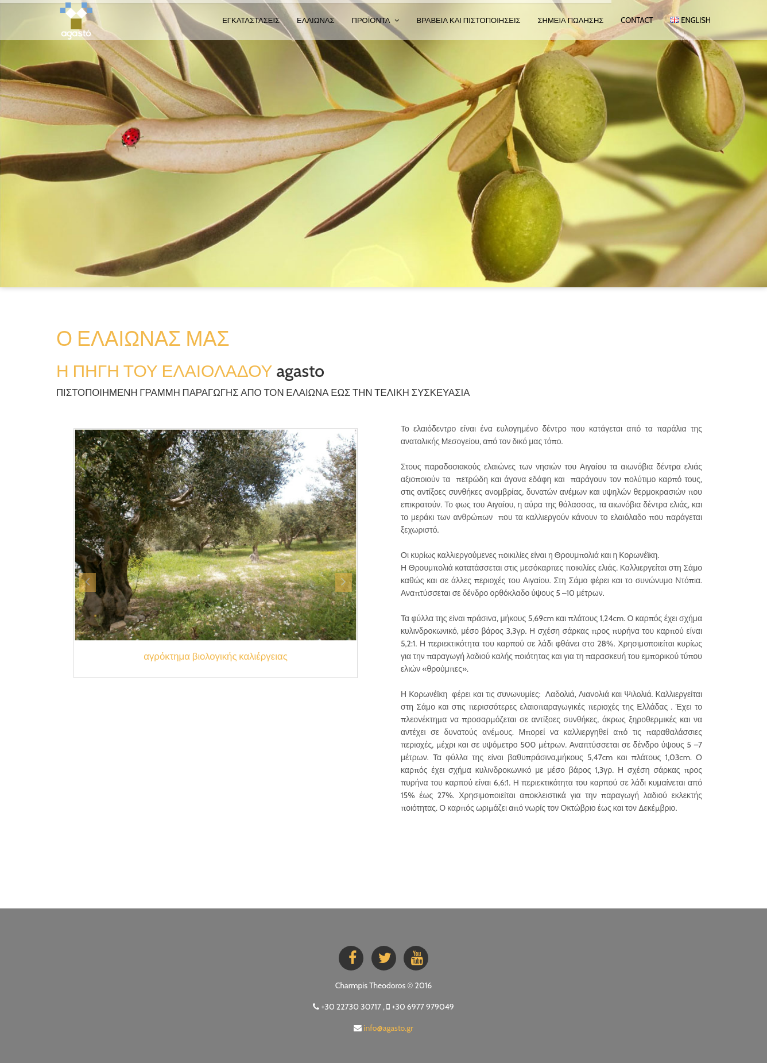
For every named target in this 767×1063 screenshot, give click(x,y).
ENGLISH (690, 20)
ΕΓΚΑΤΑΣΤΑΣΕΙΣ (251, 20)
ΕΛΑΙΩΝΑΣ (315, 20)
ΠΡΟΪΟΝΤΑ (376, 20)
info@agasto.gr (388, 1028)
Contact (637, 20)
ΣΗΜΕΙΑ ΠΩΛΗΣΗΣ (571, 20)
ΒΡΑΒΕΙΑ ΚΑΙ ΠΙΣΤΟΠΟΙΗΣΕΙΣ (468, 20)
